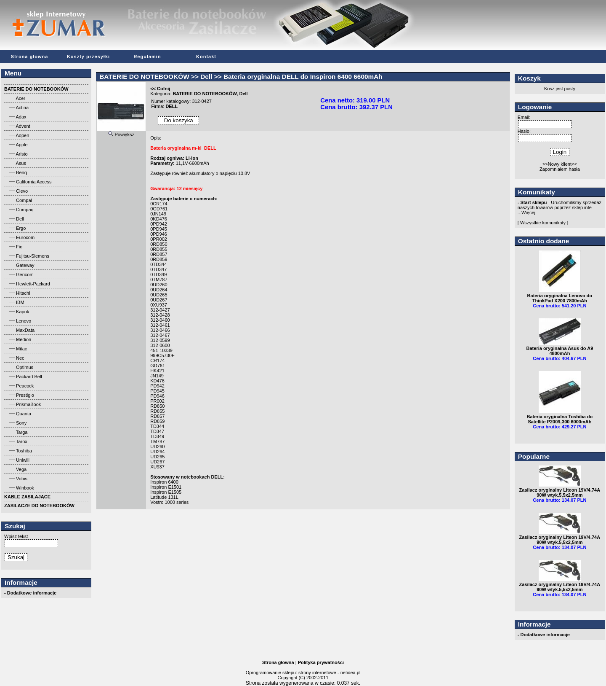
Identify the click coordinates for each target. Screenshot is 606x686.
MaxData (25, 330)
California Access (33, 181)
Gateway (25, 265)
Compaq (25, 209)
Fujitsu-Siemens (32, 255)
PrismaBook (28, 404)
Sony (21, 422)
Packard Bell (29, 376)
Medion (23, 339)
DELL (171, 106)
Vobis (21, 478)
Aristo (21, 153)
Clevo (22, 191)
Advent (23, 126)
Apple (21, 144)
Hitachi (23, 293)
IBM (20, 302)
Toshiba (24, 450)
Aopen (22, 135)
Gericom (25, 274)
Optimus (24, 367)
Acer (20, 98)
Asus (21, 163)
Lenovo (23, 320)
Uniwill (22, 460)
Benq (21, 172)
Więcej (528, 212)
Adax (21, 116)
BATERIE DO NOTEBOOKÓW (144, 76)
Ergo (21, 228)
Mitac (21, 348)
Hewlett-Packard (33, 283)
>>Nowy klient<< (559, 164)
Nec (20, 357)
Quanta (23, 413)
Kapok (22, 311)
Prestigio (25, 395)
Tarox (21, 441)
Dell (20, 218)
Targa (22, 432)
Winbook (25, 487)
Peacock (25, 385)
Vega (21, 469)
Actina (22, 107)
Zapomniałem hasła (560, 169)
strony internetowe (317, 672)
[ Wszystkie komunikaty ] (543, 222)
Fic (19, 246)
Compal (24, 200)
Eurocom (25, 237)
